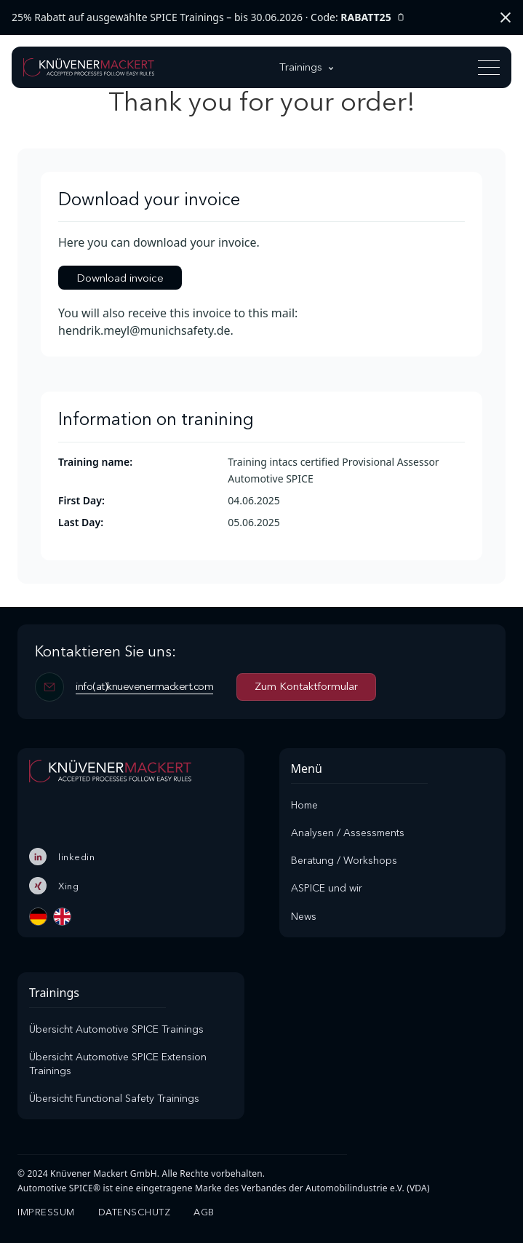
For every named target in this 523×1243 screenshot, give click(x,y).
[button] (307, 67)
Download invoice (120, 278)
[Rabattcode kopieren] (400, 17)
